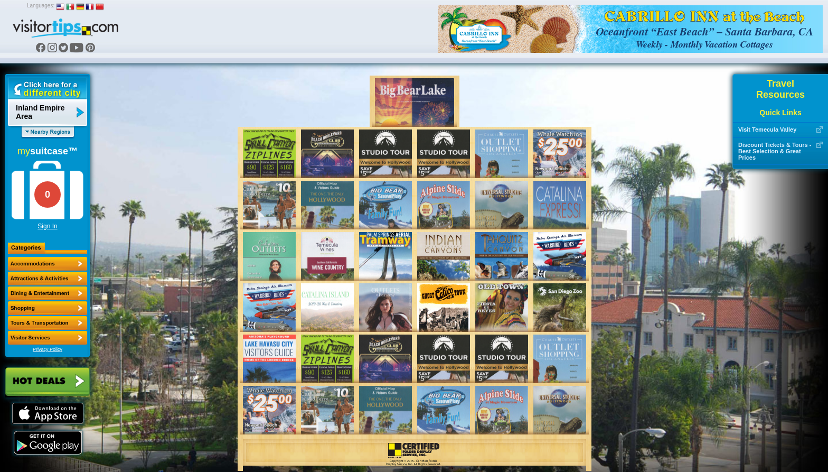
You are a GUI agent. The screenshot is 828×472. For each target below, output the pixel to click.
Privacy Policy (47, 349)
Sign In (47, 226)
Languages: (40, 5)
